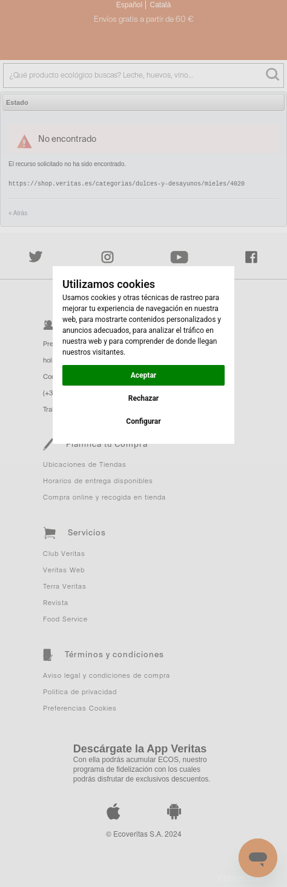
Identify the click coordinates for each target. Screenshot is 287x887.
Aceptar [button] (143, 375)
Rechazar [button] (143, 398)
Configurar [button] (143, 421)
